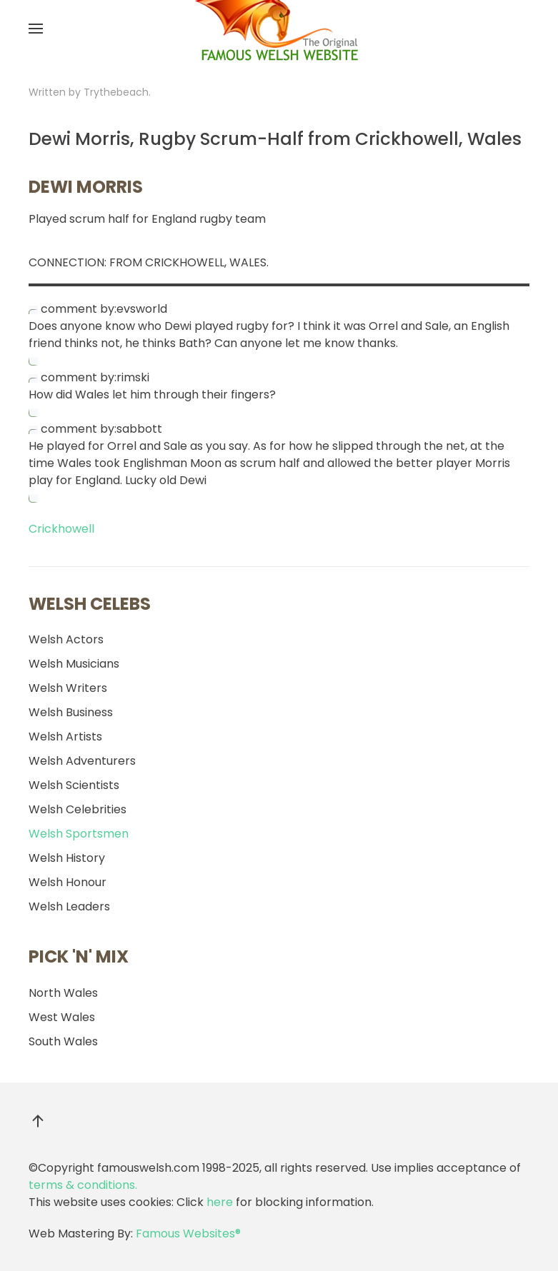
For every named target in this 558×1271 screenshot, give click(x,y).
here (219, 1202)
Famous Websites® (188, 1233)
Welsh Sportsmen (79, 833)
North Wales (63, 993)
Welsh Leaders (69, 906)
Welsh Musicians (74, 663)
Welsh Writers (68, 688)
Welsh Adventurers (82, 761)
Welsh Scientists (74, 785)
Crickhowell (61, 529)
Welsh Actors (66, 639)
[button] (36, 28)
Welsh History (67, 858)
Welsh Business (71, 712)
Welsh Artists (65, 736)
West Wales (62, 1017)
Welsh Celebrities (77, 809)
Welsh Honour (67, 882)
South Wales (63, 1041)
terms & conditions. (83, 1185)
